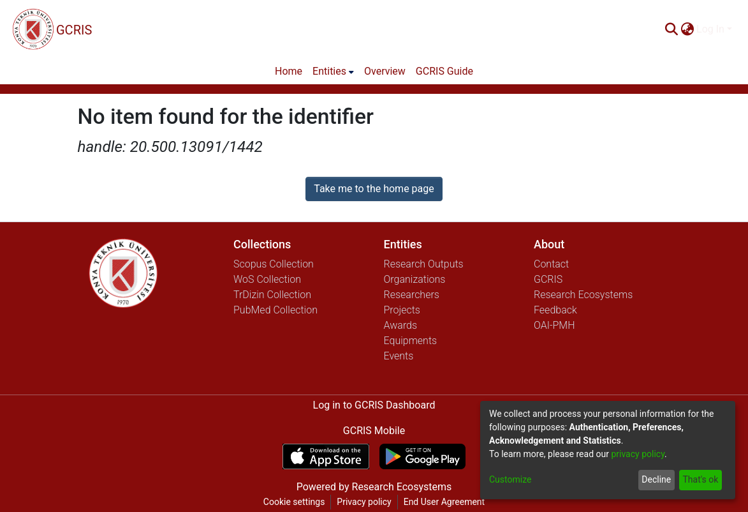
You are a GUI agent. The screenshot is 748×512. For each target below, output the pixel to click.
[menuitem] (687, 29)
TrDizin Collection (272, 295)
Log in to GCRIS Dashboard (374, 405)
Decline (656, 479)
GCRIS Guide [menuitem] (444, 71)
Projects (402, 310)
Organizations (415, 279)
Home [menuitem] (288, 71)
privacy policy (637, 454)
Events (399, 356)
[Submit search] (671, 29)
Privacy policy (364, 502)
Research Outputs (424, 264)
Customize (510, 479)
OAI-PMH (554, 325)
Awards (401, 325)
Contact (551, 264)
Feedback (555, 310)
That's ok (700, 479)
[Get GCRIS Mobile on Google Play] (422, 456)
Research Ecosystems (583, 295)
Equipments (410, 341)
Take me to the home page (374, 189)
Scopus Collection (273, 264)
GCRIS (548, 279)
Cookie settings (294, 502)
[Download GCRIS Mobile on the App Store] (325, 456)
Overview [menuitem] (385, 71)
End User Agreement (444, 502)
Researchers (411, 295)
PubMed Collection (275, 310)
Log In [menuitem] (710, 29)
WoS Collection (267, 279)
